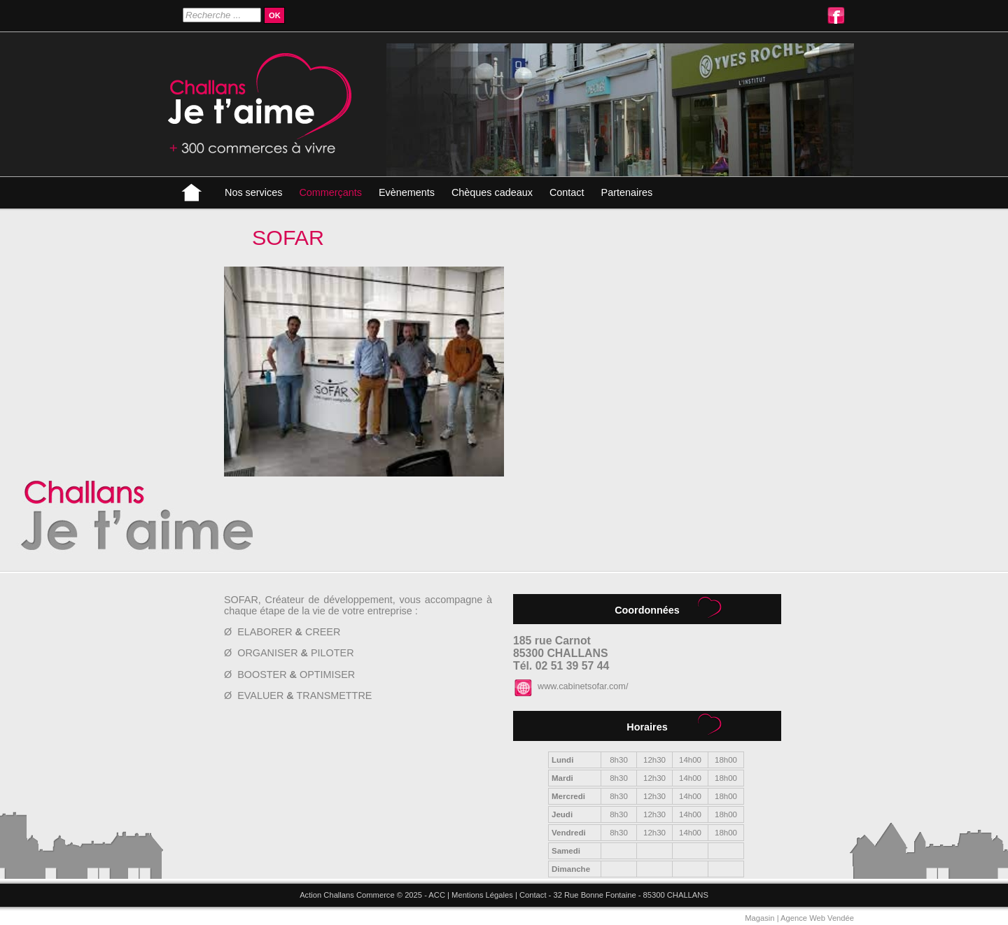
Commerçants (330, 192)
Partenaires (627, 192)
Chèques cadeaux (492, 192)
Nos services (253, 192)
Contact (567, 192)
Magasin (759, 918)
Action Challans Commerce (347, 895)
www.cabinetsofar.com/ (583, 686)
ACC (436, 895)
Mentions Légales (482, 895)
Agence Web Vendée (817, 918)
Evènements (407, 192)
